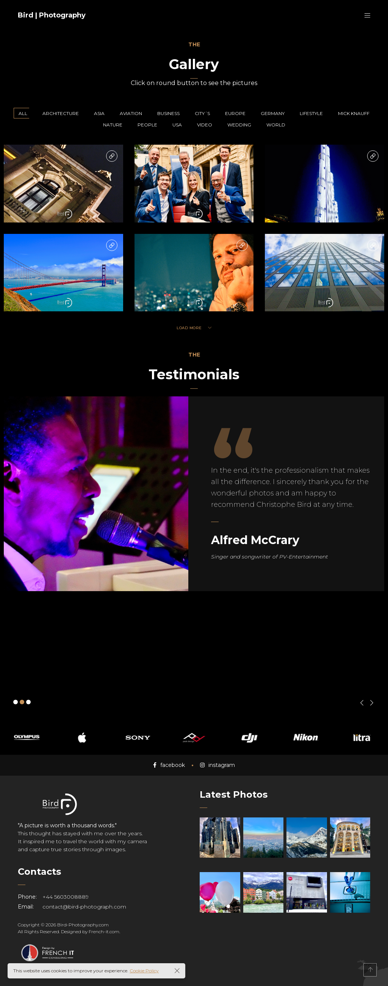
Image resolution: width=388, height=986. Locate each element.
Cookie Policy (144, 970)
